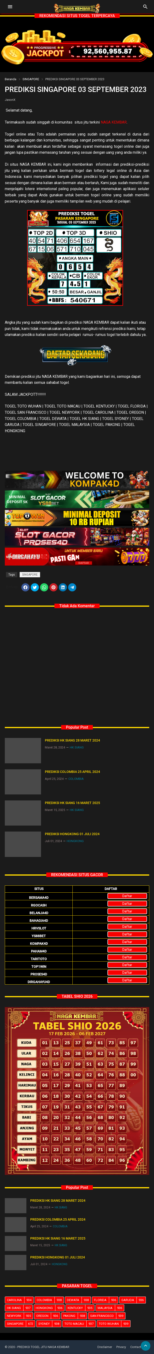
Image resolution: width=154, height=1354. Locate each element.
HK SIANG (19, 1308)
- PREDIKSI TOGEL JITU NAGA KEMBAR (42, 1347)
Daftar (127, 896)
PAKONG (75, 1316)
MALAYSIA (111, 1308)
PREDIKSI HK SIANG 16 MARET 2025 (72, 803)
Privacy (121, 1347)
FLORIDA (106, 1300)
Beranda (10, 79)
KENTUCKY (81, 1308)
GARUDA (133, 1300)
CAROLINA (20, 1300)
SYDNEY (49, 1323)
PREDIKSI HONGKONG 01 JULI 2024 (72, 834)
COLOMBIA (50, 1300)
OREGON (48, 1316)
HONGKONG (50, 1308)
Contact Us (138, 1347)
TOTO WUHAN (114, 1323)
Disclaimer (104, 1347)
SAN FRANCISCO (107, 1316)
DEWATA (79, 1300)
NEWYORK (20, 1316)
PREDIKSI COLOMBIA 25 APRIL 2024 (72, 772)
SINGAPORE (31, 79)
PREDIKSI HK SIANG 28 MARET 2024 (72, 740)
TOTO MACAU (80, 1323)
